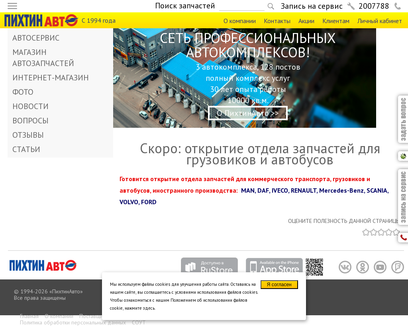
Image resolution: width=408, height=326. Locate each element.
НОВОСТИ (30, 106)
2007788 (374, 6)
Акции (306, 21)
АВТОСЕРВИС (35, 38)
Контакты (277, 21)
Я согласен (279, 284)
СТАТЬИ (26, 149)
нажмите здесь (140, 308)
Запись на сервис (312, 6)
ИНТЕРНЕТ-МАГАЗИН (50, 77)
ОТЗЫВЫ (28, 135)
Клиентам (335, 21)
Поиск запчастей (185, 5)
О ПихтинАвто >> (248, 113)
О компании (240, 21)
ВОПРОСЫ (30, 120)
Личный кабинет (379, 21)
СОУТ (139, 322)
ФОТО (22, 92)
